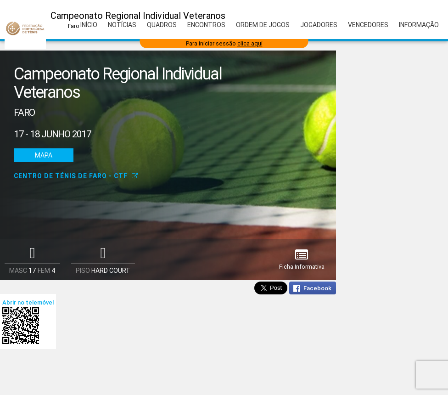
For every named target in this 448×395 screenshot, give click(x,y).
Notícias (122, 25)
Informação (419, 25)
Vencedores (368, 25)
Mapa (43, 155)
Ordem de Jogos (263, 25)
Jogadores (318, 25)
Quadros (162, 25)
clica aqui (250, 43)
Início (88, 25)
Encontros (206, 25)
